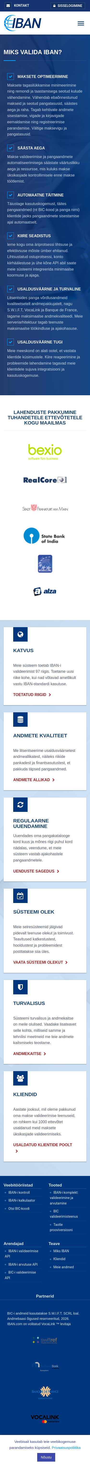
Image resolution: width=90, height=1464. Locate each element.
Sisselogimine (66, 6)
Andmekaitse (27, 1054)
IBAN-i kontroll (19, 1192)
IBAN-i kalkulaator (21, 1200)
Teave (54, 1243)
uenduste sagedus (33, 871)
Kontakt (17, 5)
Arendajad (14, 1243)
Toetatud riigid (29, 695)
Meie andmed (64, 1267)
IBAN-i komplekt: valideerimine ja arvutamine (64, 1198)
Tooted (55, 1185)
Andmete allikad (31, 780)
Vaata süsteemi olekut (38, 962)
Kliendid (60, 1259)
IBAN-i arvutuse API (23, 1264)
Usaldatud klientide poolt (42, 1145)
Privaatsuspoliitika (66, 1448)
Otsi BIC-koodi (19, 1208)
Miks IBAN (61, 1251)
